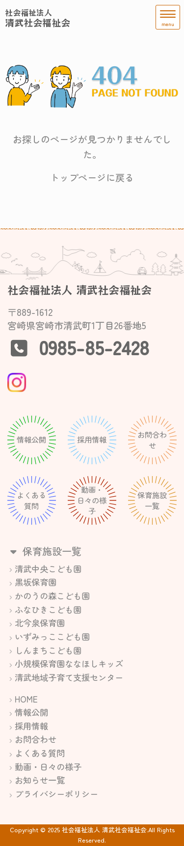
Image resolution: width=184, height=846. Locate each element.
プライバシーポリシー (56, 794)
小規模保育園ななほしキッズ (69, 663)
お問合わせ (35, 739)
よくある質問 (40, 753)
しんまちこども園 (48, 650)
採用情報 (31, 726)
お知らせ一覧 (40, 780)
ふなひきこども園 (48, 609)
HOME (26, 699)
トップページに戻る (92, 177)
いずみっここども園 (52, 636)
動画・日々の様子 (48, 767)
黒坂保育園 (35, 582)
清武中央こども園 (48, 569)
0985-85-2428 (94, 347)
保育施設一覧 (44, 551)
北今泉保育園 (40, 623)
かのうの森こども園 (52, 596)
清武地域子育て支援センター (69, 677)
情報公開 (31, 712)
